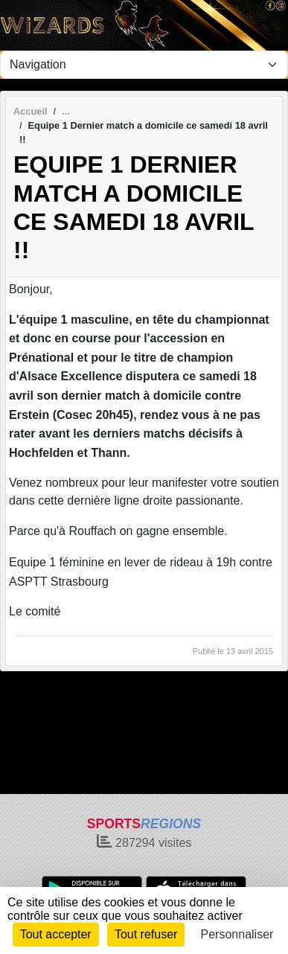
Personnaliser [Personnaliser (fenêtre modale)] (237, 934)
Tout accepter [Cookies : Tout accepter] (56, 934)
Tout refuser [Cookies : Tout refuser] (146, 934)
